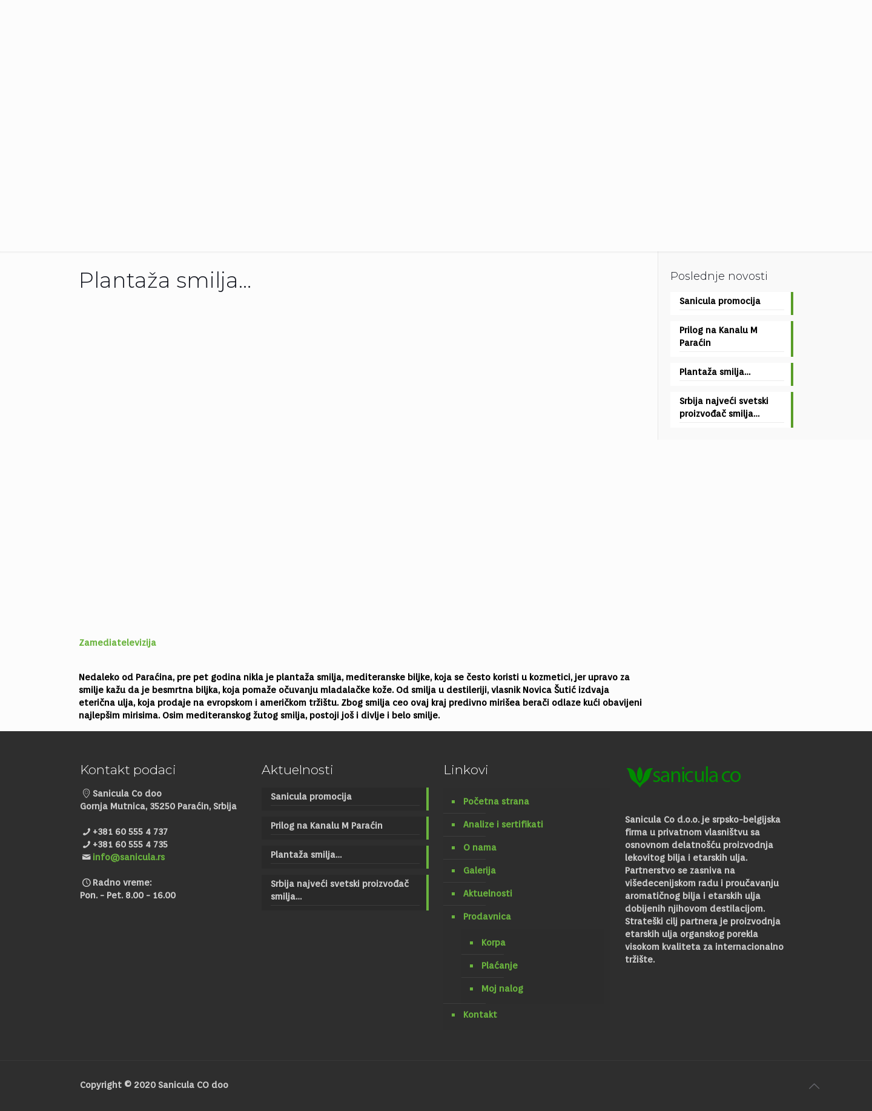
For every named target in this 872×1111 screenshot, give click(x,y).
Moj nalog (502, 988)
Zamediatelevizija (117, 642)
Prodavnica (487, 916)
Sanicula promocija (720, 301)
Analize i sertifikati (503, 824)
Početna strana (496, 801)
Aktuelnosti (487, 893)
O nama (480, 847)
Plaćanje (499, 965)
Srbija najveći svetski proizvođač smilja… (723, 407)
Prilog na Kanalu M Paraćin (718, 336)
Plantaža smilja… (714, 371)
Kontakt (480, 1014)
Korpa (493, 942)
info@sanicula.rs (129, 857)
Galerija (479, 870)
